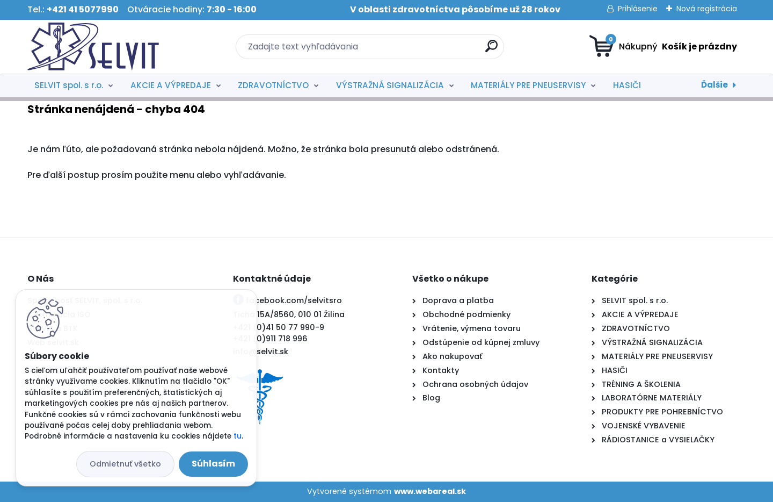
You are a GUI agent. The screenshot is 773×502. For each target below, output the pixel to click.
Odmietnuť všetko (125, 463)
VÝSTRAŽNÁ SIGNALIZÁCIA (390, 85)
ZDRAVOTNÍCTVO (273, 85)
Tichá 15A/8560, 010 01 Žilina (289, 314)
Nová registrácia (706, 8)
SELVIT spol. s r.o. (68, 85)
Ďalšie (714, 84)
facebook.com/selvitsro (294, 300)
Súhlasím (213, 463)
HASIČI (627, 85)
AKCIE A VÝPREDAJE (170, 85)
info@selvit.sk (260, 351)
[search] (491, 50)
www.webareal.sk (430, 491)
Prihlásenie (638, 8)
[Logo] (93, 47)
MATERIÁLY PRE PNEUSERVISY (528, 85)
